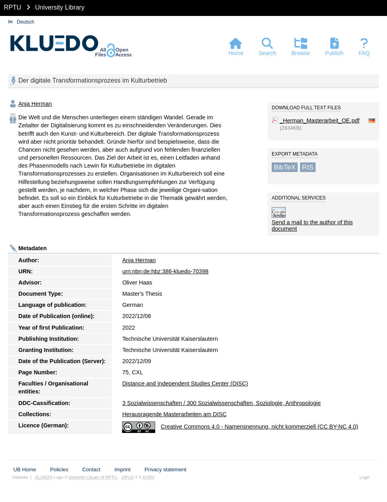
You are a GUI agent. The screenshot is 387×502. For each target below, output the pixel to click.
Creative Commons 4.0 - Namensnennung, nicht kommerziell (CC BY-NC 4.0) (259, 426)
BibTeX (285, 167)
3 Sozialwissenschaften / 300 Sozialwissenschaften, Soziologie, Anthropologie (221, 403)
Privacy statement (165, 469)
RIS (308, 167)
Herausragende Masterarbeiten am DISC (174, 414)
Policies (59, 469)
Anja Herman (35, 104)
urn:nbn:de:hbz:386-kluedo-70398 (165, 271)
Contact (91, 469)
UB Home (24, 469)
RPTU (13, 7)
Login (364, 477)
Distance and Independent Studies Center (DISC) (185, 383)
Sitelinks (20, 477)
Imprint (122, 469)
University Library (60, 7)
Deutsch (25, 22)
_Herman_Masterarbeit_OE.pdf (319, 120)
